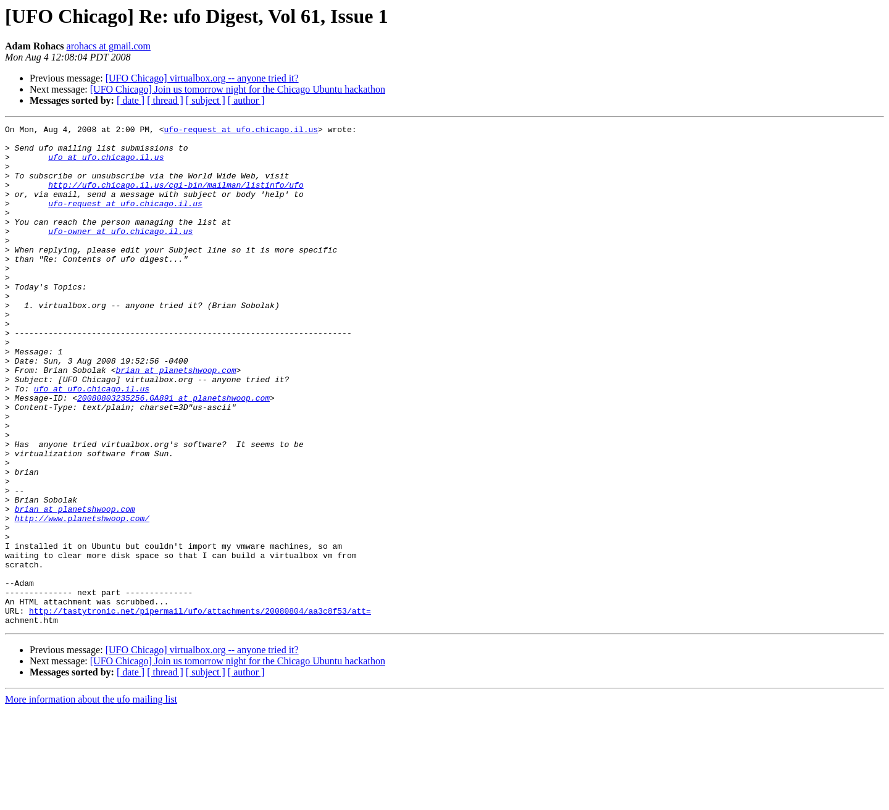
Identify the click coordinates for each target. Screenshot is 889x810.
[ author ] (246, 100)
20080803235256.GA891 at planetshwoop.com (173, 453)
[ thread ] (165, 100)
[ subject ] (205, 100)
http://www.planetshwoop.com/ (82, 597)
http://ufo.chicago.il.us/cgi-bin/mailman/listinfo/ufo (175, 197)
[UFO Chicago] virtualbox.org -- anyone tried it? (202, 78)
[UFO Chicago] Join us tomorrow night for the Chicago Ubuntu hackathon (237, 89)
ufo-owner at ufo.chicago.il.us (120, 253)
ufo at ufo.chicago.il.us (106, 164)
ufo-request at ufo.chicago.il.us (241, 130)
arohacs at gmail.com (109, 46)
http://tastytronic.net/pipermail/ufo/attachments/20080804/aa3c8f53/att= (200, 708)
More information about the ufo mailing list (91, 799)
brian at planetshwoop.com (175, 419)
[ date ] (130, 100)
